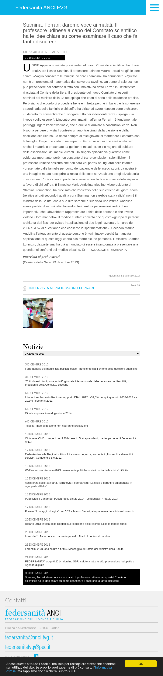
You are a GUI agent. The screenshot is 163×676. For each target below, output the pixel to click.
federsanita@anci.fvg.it (29, 638)
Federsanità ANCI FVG (41, 7)
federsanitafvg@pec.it (27, 648)
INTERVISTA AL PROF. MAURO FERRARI (61, 288)
